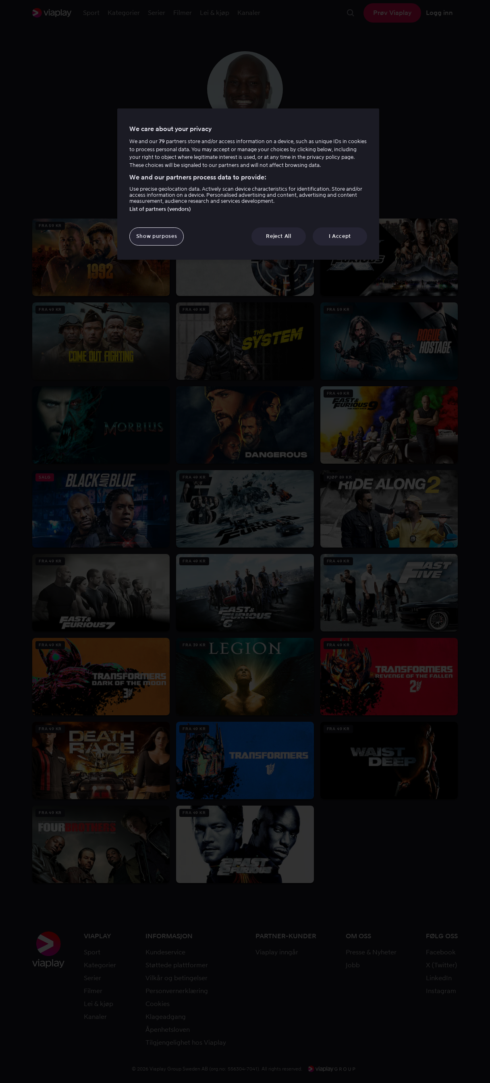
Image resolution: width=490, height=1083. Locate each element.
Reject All (278, 236)
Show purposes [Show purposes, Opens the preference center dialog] (156, 236)
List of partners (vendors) (160, 209)
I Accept (340, 236)
